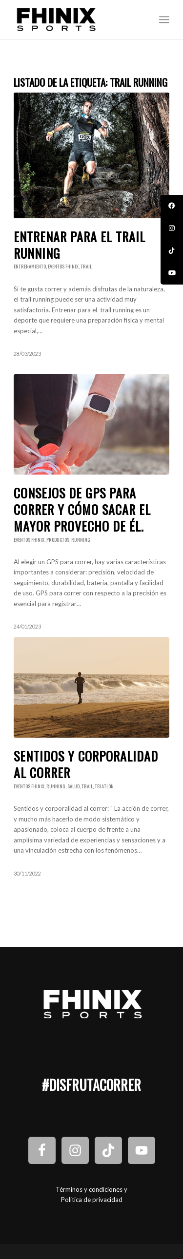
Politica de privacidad (91, 1199)
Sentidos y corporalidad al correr (86, 764)
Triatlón (104, 786)
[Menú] (164, 19)
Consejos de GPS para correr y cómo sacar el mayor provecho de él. (82, 509)
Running (80, 539)
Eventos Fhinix (63, 266)
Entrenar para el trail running (79, 245)
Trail (86, 266)
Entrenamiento (30, 266)
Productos (57, 539)
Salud (73, 786)
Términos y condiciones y (91, 1189)
